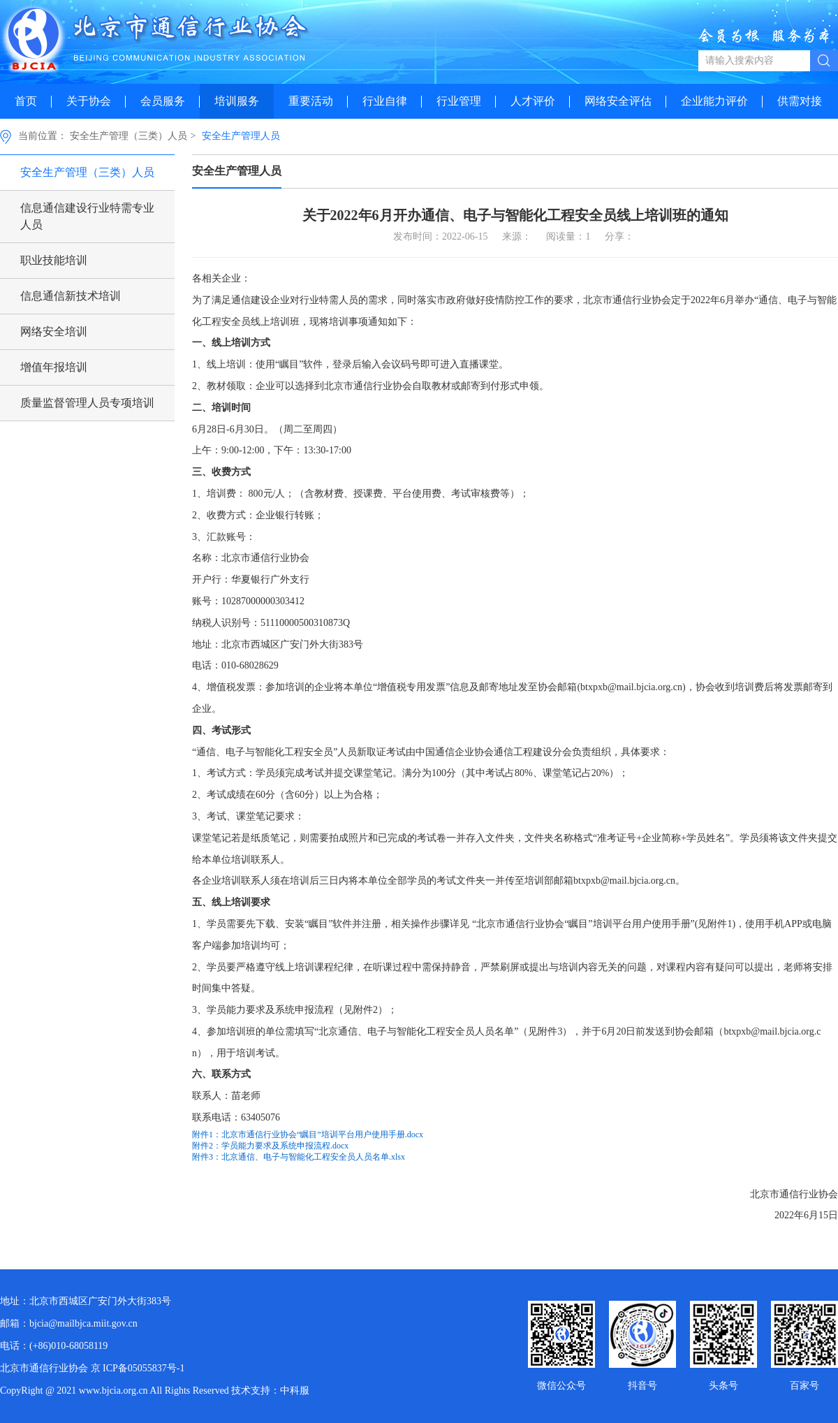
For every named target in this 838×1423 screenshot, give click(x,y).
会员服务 (162, 101)
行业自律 (384, 101)
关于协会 (88, 101)
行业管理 (458, 101)
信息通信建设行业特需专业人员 (87, 216)
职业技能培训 (53, 260)
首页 (26, 101)
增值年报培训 (53, 367)
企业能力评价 (714, 101)
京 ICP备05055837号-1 (138, 1368)
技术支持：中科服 (270, 1390)
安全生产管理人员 (241, 136)
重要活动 (310, 101)
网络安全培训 (53, 331)
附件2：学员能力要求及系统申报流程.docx (270, 1146)
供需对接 (799, 101)
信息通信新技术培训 (70, 296)
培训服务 (236, 101)
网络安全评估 (618, 101)
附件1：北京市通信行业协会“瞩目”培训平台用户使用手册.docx (307, 1134)
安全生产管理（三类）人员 (128, 136)
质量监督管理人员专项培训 (87, 403)
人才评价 (532, 101)
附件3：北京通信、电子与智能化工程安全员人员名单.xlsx (298, 1157)
